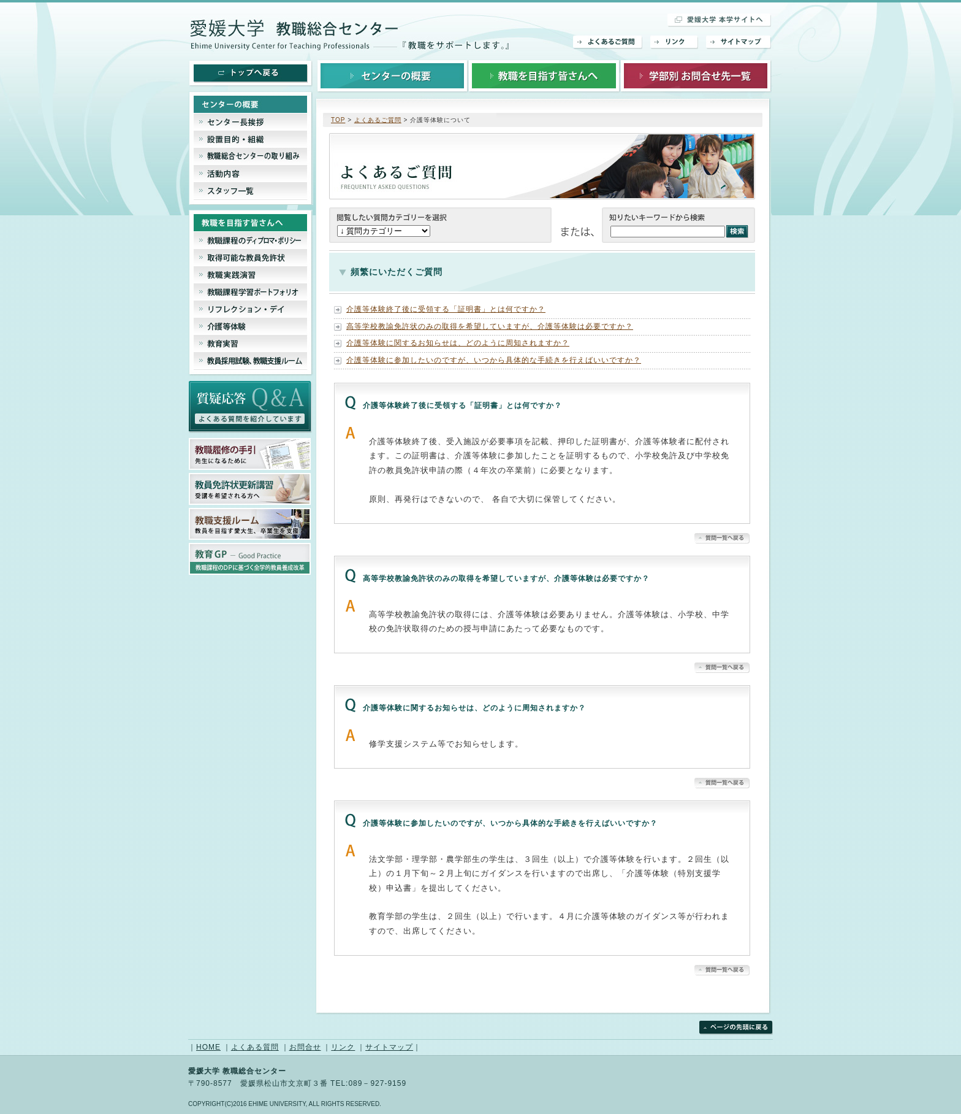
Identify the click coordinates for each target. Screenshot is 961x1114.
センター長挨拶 (251, 122)
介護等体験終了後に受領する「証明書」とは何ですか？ (445, 309)
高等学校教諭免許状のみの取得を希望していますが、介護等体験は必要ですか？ (489, 326)
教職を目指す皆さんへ (544, 75)
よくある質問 (255, 1047)
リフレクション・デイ (251, 309)
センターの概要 (392, 75)
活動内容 (251, 173)
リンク (674, 42)
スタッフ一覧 (251, 193)
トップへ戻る (251, 73)
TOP (338, 120)
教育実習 (251, 343)
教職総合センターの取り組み (251, 156)
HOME (208, 1047)
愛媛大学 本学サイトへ (719, 20)
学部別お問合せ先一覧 (696, 75)
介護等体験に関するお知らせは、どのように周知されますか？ (457, 343)
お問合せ (305, 1047)
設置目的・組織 (251, 139)
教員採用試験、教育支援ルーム (251, 364)
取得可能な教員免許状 (251, 257)
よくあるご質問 (608, 42)
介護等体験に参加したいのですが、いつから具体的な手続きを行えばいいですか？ (493, 360)
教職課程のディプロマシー (251, 240)
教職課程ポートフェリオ (251, 292)
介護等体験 (251, 326)
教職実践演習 (251, 274)
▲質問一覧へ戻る (722, 538)
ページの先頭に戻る (736, 1028)
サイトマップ (739, 42)
